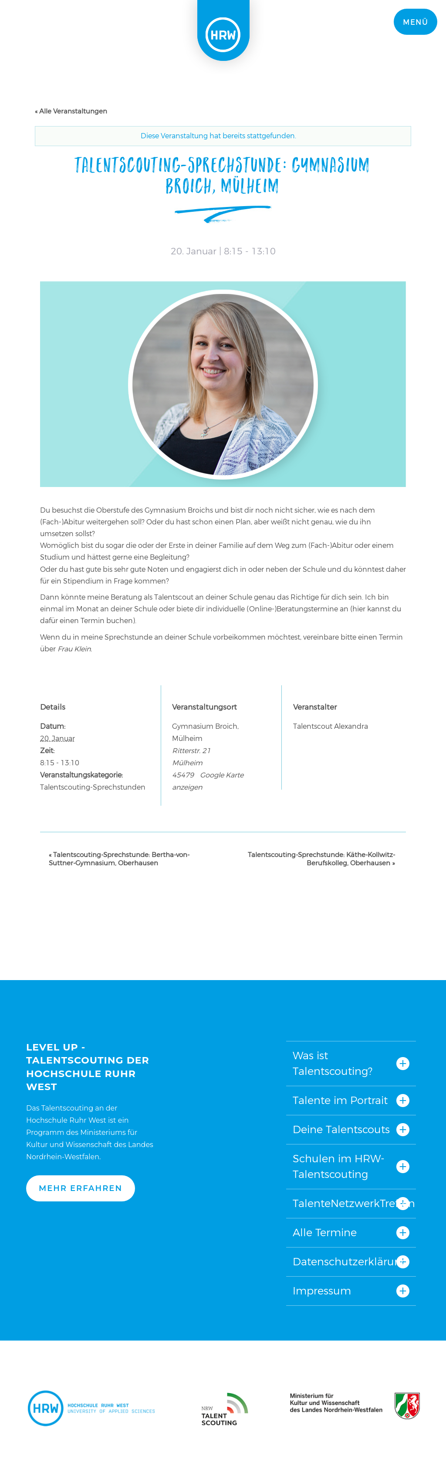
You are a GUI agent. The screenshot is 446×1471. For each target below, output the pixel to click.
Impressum (322, 1290)
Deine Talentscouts (341, 1129)
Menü (415, 22)
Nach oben (220, 993)
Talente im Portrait (340, 1100)
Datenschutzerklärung (350, 1261)
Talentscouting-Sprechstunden (92, 787)
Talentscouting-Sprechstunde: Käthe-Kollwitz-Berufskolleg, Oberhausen (321, 859)
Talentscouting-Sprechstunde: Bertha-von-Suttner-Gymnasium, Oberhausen (119, 859)
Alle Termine (325, 1232)
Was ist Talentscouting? (332, 1063)
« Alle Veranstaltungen (71, 111)
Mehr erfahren (80, 1188)
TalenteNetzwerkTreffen (351, 1203)
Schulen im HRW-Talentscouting (339, 1166)
